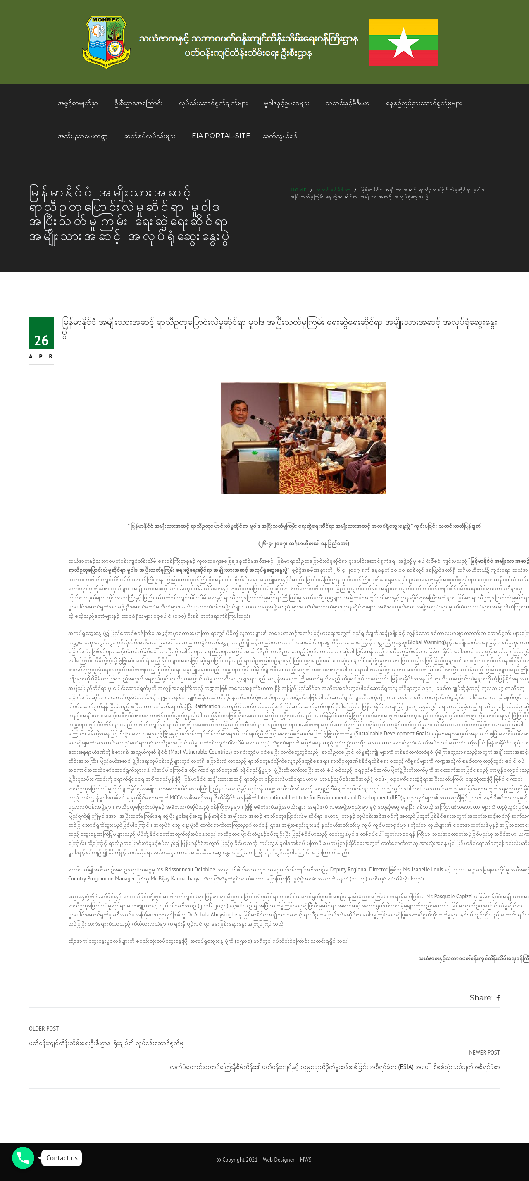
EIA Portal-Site (221, 136)
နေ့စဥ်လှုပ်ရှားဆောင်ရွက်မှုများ (424, 103)
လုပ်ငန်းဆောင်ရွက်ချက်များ (213, 103)
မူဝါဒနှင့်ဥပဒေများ (286, 103)
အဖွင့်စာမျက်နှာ (78, 103)
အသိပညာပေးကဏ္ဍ (83, 136)
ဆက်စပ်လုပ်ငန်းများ (149, 136)
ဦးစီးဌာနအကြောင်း (138, 103)
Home (299, 190)
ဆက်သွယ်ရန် (280, 136)
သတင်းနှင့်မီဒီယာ (347, 103)
